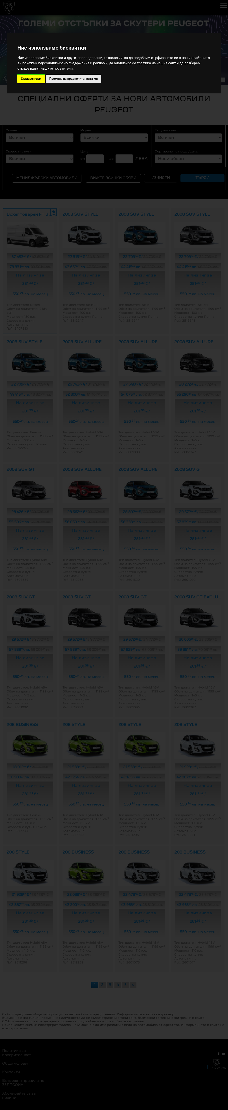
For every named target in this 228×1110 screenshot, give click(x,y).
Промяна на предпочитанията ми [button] (73, 78)
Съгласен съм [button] (31, 78)
